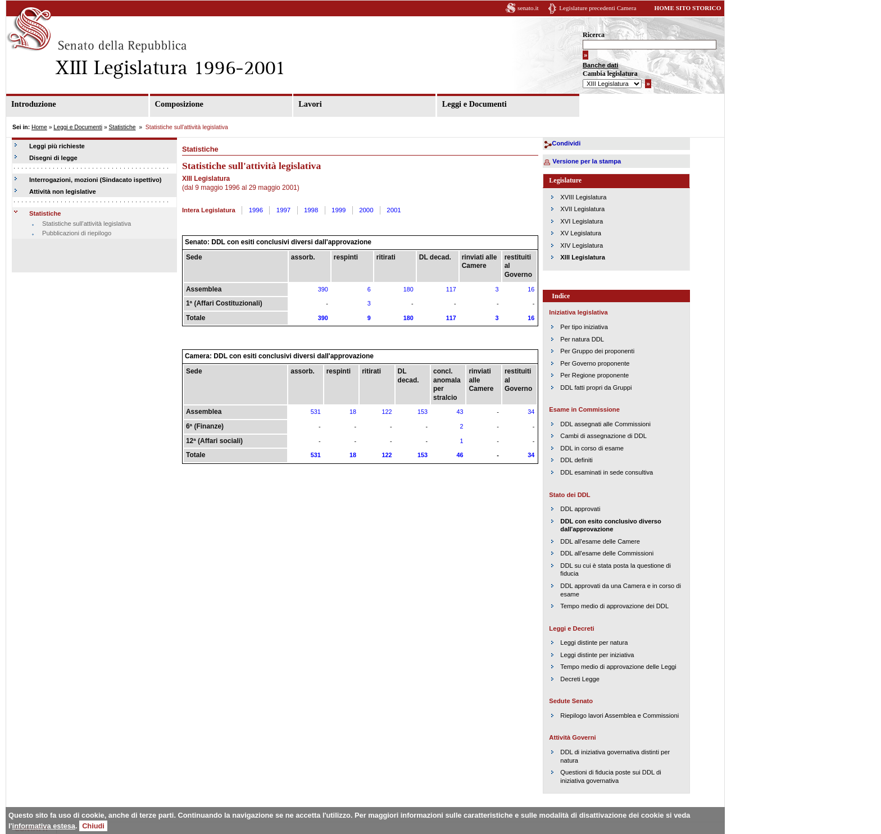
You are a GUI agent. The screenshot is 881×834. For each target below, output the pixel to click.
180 (408, 289)
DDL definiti (576, 460)
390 (323, 289)
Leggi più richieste (57, 146)
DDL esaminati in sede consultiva (606, 472)
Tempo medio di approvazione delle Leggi (618, 666)
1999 (338, 210)
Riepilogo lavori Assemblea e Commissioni (619, 715)
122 (387, 411)
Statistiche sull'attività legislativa (86, 223)
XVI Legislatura (581, 221)
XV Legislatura (580, 233)
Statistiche (122, 127)
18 (352, 411)
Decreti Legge (580, 679)
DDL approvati (580, 508)
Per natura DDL (582, 339)
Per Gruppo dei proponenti (597, 351)
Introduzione (33, 103)
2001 (394, 210)
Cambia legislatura (610, 74)
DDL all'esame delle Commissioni (606, 553)
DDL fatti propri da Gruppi (596, 387)
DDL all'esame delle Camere (600, 541)
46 (459, 455)
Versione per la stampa (586, 161)
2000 (366, 210)
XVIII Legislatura (583, 197)
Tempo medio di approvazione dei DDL (614, 606)
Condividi (566, 143)
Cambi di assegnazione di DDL (603, 435)
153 (422, 411)
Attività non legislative (62, 191)
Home (39, 127)
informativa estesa (43, 826)
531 (316, 411)
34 (531, 411)
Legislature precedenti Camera (597, 7)
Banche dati (600, 65)
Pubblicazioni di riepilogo (76, 233)
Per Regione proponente (594, 375)
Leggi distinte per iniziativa (597, 654)
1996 (256, 210)
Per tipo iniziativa (584, 326)
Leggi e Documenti (474, 103)
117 (451, 289)
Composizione (179, 103)
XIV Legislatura (581, 245)
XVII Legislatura (582, 209)
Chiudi (93, 826)
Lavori (310, 103)
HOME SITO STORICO (687, 7)
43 (459, 411)
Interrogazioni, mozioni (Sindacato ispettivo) (95, 179)
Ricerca (594, 35)
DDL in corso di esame (592, 448)
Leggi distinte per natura (594, 642)
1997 (283, 210)
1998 (311, 210)
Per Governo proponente (594, 363)
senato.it (528, 7)
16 (531, 289)
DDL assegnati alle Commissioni (605, 424)
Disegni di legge (53, 157)
